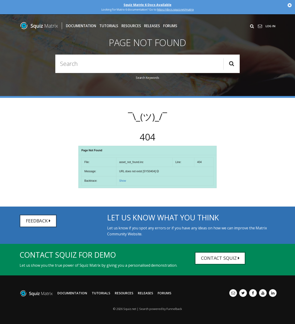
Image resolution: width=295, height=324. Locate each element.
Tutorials (108, 25)
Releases (152, 25)
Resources (131, 25)
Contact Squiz (220, 258)
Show (122, 180)
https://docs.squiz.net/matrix (175, 10)
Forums (170, 25)
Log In (270, 26)
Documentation (81, 25)
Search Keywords (147, 78)
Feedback (38, 221)
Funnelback (174, 309)
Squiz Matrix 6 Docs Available (147, 5)
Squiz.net (129, 309)
